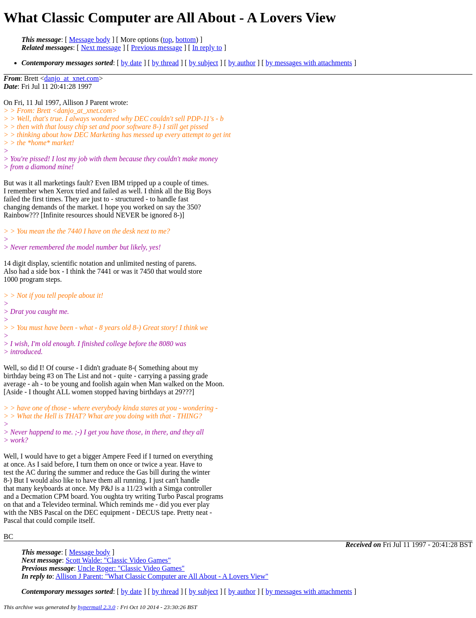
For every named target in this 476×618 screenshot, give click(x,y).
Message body (89, 39)
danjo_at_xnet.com (71, 78)
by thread (165, 63)
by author (241, 63)
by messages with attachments (309, 63)
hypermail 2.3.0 (96, 607)
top (167, 39)
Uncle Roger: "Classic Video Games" (130, 568)
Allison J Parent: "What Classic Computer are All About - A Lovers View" (161, 576)
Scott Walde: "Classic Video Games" (118, 560)
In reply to (207, 47)
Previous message (156, 47)
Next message (101, 47)
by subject (203, 63)
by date (131, 63)
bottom (185, 39)
